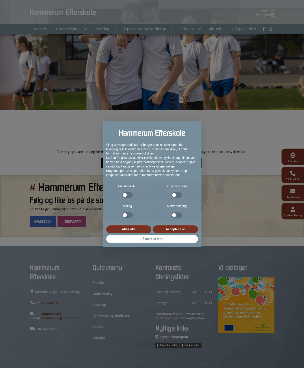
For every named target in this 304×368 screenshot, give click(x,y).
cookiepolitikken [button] (144, 153)
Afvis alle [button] (128, 229)
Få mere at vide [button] (152, 239)
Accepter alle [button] (175, 229)
